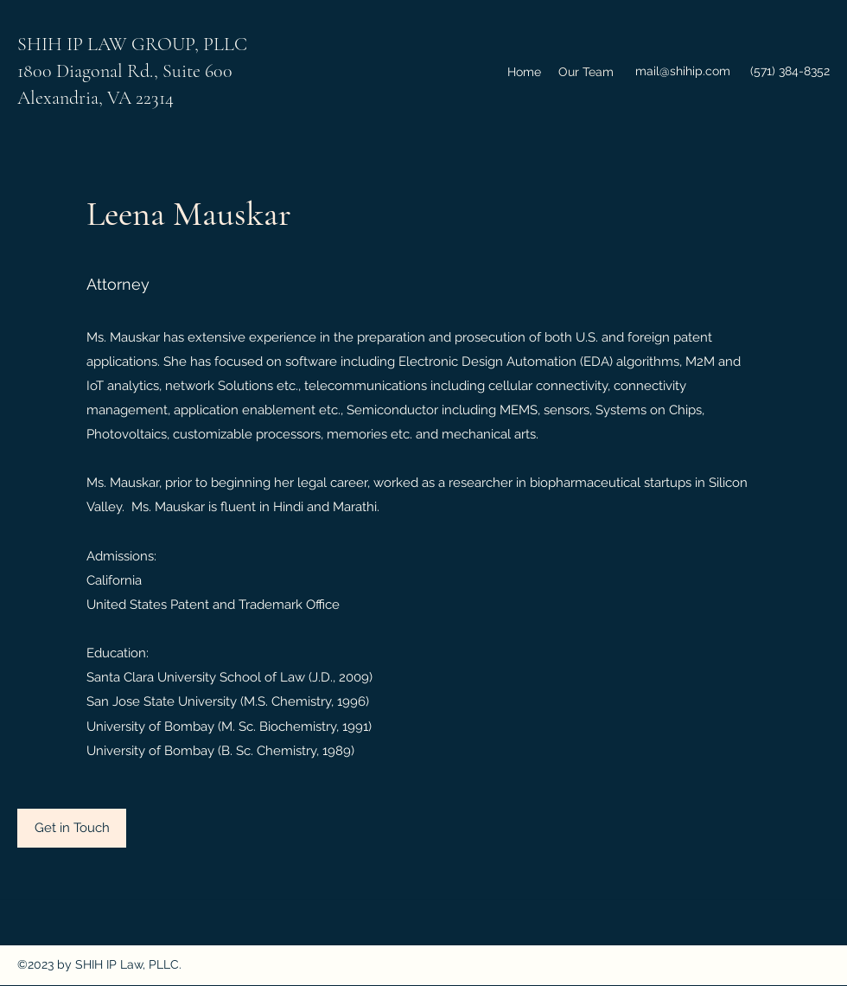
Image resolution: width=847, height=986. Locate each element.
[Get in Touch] (71, 828)
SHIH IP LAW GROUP (105, 44)
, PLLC (220, 44)
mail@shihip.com (682, 71)
